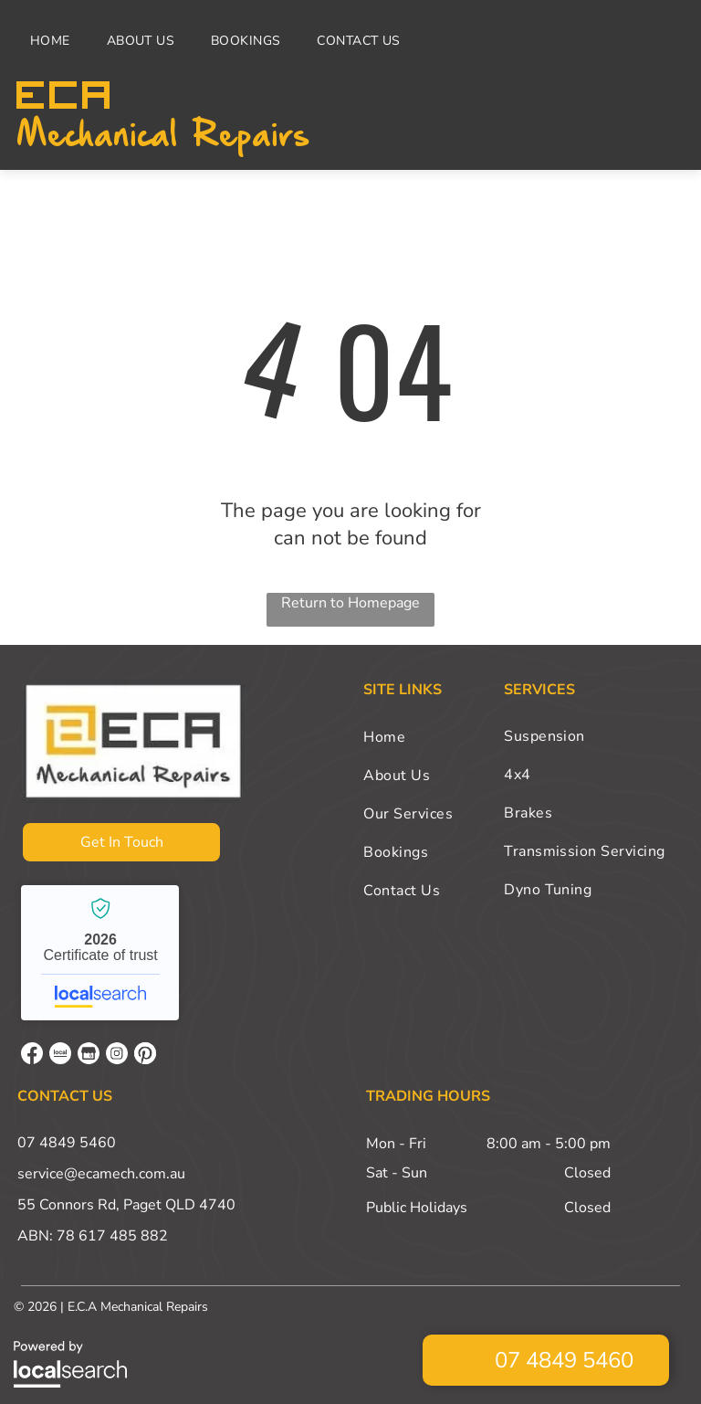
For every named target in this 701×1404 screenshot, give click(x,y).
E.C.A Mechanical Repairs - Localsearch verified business (100, 952)
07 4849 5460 (66, 1143)
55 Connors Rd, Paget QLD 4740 (126, 1205)
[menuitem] (54, 40)
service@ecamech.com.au (101, 1174)
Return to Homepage (350, 603)
